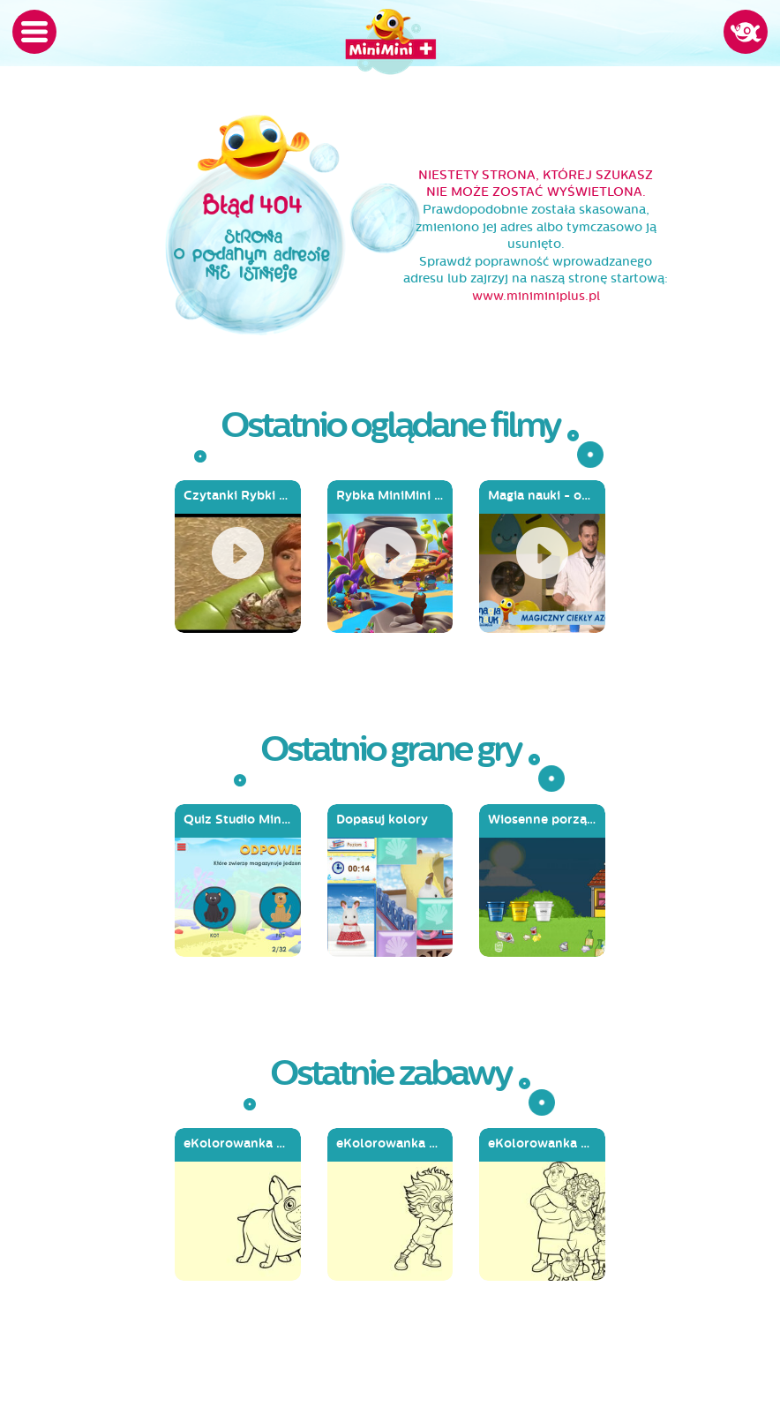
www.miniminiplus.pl (536, 296)
